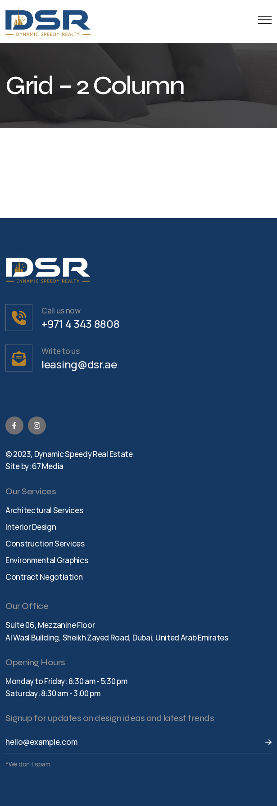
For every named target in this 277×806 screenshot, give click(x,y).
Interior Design (30, 527)
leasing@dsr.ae (79, 364)
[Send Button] (263, 742)
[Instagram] (37, 425)
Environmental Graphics (46, 560)
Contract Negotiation (44, 577)
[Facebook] (14, 425)
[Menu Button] (263, 21)
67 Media (48, 466)
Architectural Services (44, 510)
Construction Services (45, 543)
